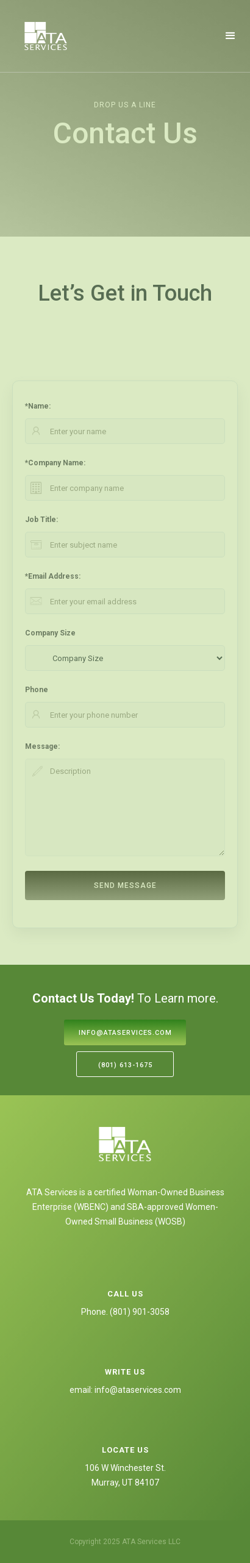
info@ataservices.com (125, 1033)
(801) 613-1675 (125, 1065)
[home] (45, 36)
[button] (230, 35)
